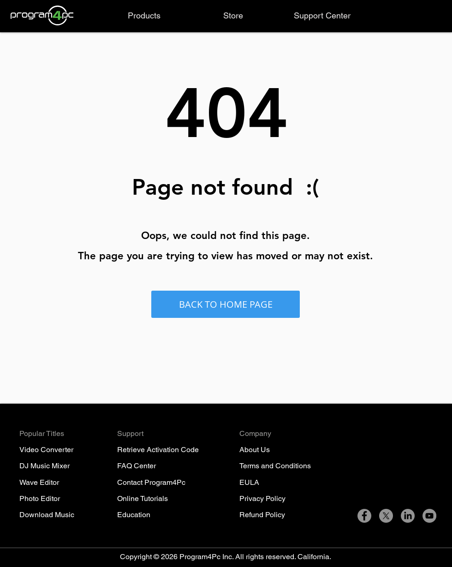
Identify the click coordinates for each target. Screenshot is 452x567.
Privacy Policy (262, 498)
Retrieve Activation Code (158, 449)
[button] (144, 15)
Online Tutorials (142, 498)
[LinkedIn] (408, 516)
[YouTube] (429, 516)
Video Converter (46, 449)
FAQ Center (136, 465)
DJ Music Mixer (44, 465)
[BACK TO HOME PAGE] (225, 304)
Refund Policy (262, 514)
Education (133, 514)
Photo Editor (39, 498)
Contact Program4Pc (151, 482)
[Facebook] (364, 516)
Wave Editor (39, 482)
